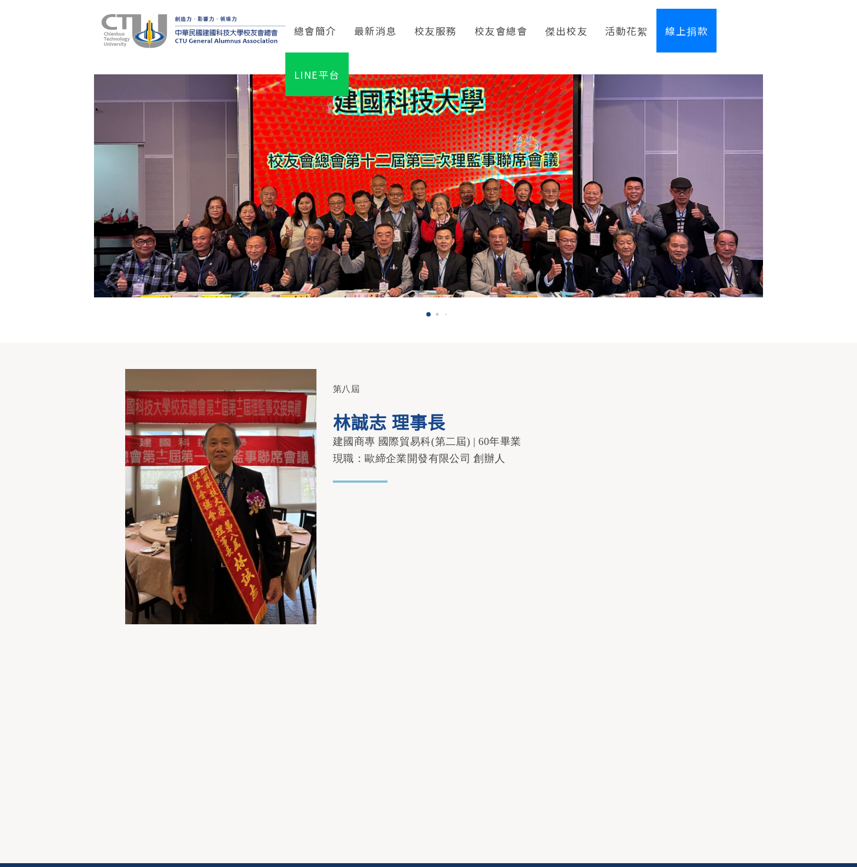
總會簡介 (315, 31)
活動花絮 (626, 31)
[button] (428, 314)
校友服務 (435, 31)
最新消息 (375, 31)
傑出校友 (566, 31)
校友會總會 (501, 31)
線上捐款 (686, 31)
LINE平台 (317, 74)
